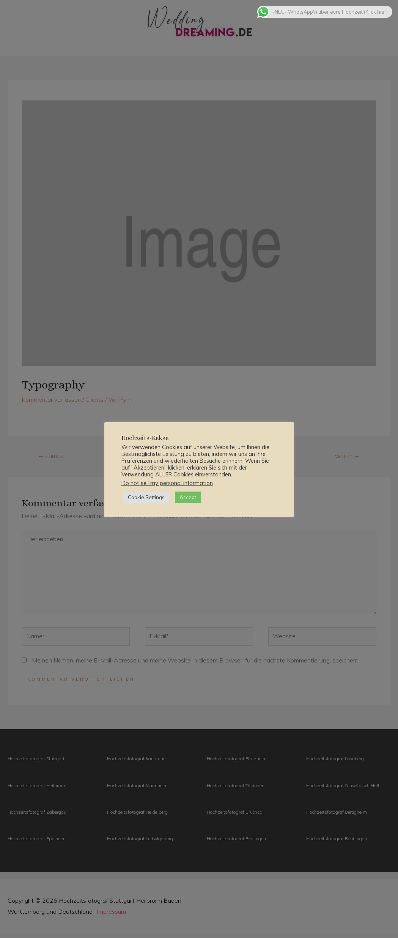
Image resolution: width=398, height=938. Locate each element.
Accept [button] (187, 497)
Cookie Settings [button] (146, 497)
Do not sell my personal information (167, 483)
